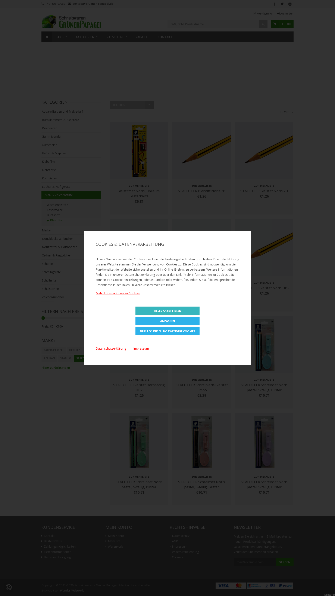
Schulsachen (50, 289)
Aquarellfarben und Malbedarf (62, 111)
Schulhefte (49, 280)
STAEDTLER (83, 358)
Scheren (47, 264)
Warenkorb (115, 546)
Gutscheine (115, 37)
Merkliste (263, 13)
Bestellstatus (53, 541)
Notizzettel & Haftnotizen (59, 247)
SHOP (60, 37)
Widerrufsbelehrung (185, 552)
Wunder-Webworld (72, 590)
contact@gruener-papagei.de (93, 4)
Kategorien (84, 37)
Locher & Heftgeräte (56, 187)
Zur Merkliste (139, 186)
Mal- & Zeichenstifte (59, 195)
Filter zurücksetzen (55, 368)
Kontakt (165, 37)
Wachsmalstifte (57, 205)
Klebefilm (48, 161)
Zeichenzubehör (53, 297)
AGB (175, 541)
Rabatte (142, 37)
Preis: (45, 326)
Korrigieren (49, 178)
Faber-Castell (54, 350)
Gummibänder (52, 136)
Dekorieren (49, 128)
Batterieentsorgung (57, 557)
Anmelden (285, 13)
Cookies (177, 557)
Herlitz (74, 350)
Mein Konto (116, 536)
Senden (284, 562)
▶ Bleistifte (54, 220)
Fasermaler (54, 210)
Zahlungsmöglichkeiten (60, 546)
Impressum (180, 546)
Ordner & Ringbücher (56, 255)
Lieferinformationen (57, 552)
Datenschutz (181, 536)
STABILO (65, 358)
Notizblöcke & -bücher (57, 239)
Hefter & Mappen (54, 153)
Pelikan (49, 358)
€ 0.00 (286, 24)
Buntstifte (53, 215)
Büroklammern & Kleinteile (60, 120)
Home (46, 36)
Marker (47, 230)
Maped (89, 350)
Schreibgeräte (51, 272)
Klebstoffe (49, 170)
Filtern (92, 326)
